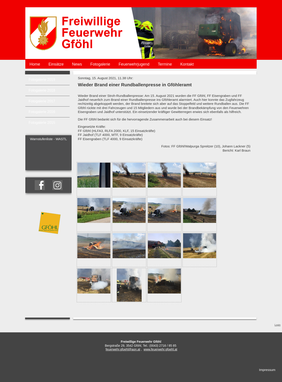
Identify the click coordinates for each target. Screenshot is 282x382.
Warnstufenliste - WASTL (48, 139)
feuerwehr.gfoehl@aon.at (123, 349)
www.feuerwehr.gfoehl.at (160, 349)
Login (277, 325)
